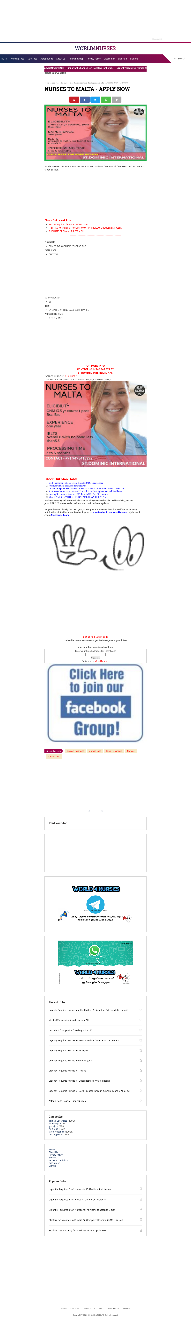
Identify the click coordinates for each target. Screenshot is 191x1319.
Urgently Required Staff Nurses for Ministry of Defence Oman (82, 1210)
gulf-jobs (53, 1129)
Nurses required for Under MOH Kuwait (68, 224)
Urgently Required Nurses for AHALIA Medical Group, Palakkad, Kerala (84, 1040)
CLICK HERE (71, 376)
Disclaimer (109, 58)
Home (46, 83)
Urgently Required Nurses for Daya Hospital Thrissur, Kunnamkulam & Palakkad (89, 1091)
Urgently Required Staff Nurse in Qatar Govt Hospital (77, 1199)
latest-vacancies (80, 83)
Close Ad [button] (157, 39)
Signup (52, 1166)
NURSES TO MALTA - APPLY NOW (87, 88)
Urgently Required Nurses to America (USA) (70, 1060)
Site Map (122, 58)
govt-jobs (53, 1126)
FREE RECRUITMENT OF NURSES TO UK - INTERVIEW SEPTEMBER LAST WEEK (85, 228)
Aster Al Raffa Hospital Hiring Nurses (67, 1101)
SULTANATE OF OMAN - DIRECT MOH (66, 231)
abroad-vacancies (57, 83)
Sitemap (53, 1158)
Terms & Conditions (58, 1160)
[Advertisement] (95, 21)
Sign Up (134, 58)
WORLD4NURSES (95, 48)
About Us (53, 1152)
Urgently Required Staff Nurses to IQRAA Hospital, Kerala (80, 1189)
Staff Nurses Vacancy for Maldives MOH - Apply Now (77, 1230)
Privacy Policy (56, 1155)
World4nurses (102, 661)
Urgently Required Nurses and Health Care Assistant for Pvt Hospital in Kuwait (88, 1010)
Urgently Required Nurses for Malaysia (68, 1050)
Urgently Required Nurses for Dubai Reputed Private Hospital (79, 1081)
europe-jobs (68, 83)
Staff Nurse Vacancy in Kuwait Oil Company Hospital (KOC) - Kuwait (86, 1220)
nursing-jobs (99, 83)
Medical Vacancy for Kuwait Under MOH (45, 68)
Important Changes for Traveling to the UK (94, 68)
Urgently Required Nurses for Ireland (67, 1071)
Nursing (91, 83)
